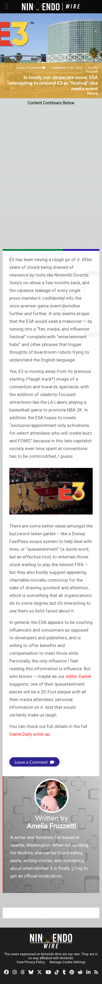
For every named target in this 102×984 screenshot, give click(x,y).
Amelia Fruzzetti (92, 69)
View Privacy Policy (31, 962)
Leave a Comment (30, 67)
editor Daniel (78, 676)
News (92, 93)
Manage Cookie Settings (68, 962)
